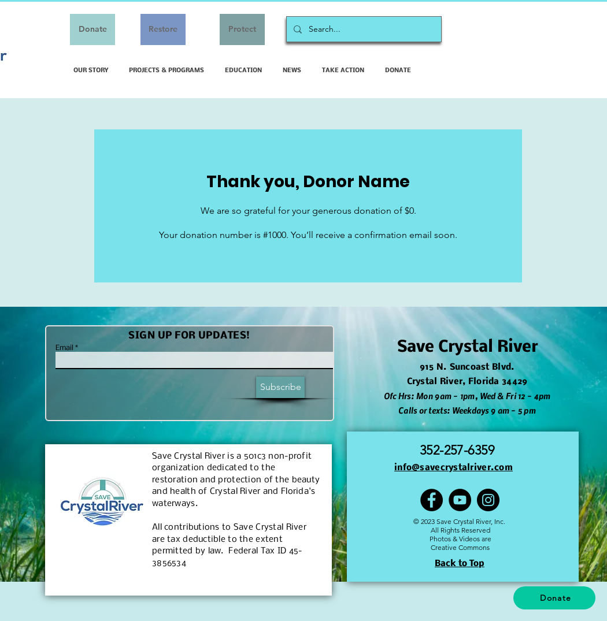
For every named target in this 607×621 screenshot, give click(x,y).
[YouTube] (460, 500)
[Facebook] (431, 500)
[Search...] (363, 29)
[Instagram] (488, 500)
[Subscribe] (280, 387)
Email (64, 348)
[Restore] (163, 29)
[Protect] (242, 29)
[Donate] (92, 29)
